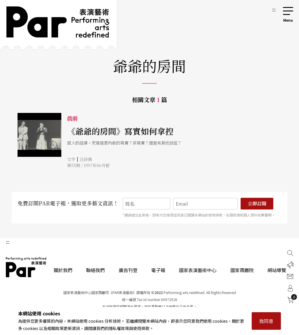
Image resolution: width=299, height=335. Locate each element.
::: (274, 9)
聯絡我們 (95, 270)
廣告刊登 (128, 270)
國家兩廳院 (242, 270)
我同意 (266, 320)
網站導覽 (276, 270)
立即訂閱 (257, 203)
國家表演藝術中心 (197, 270)
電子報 (158, 270)
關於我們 (63, 270)
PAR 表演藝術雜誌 (26, 267)
